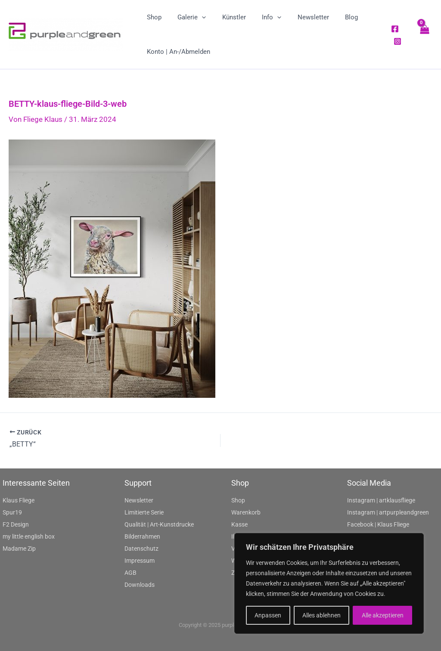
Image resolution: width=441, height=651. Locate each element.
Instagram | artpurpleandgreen (388, 512)
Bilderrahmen (142, 536)
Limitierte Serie (144, 512)
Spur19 (12, 512)
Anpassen (268, 615)
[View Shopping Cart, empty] (424, 34)
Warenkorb (246, 512)
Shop (238, 500)
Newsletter (138, 500)
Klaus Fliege (18, 500)
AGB (130, 572)
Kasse (239, 524)
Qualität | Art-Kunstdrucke (159, 524)
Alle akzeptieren (383, 615)
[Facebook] (394, 29)
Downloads (139, 584)
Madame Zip (19, 548)
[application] (197, 17)
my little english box (29, 536)
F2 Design (16, 524)
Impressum (139, 560)
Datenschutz (141, 548)
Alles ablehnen (321, 615)
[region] (329, 583)
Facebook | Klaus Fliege (378, 524)
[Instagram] (396, 41)
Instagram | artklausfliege (381, 500)
